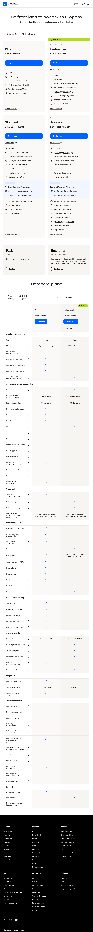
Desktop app (8, 831)
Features (7, 842)
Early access (8, 853)
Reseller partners (38, 903)
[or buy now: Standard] (11, 142)
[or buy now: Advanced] (56, 142)
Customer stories (38, 885)
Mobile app (8, 835)
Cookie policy (8, 889)
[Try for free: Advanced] (69, 136)
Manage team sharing (16, 205)
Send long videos (67, 835)
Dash (34, 846)
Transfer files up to (17, 89)
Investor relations (67, 885)
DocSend (35, 849)
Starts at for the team (63, 152)
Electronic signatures (68, 853)
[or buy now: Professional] (56, 69)
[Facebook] (10, 920)
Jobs (62, 882)
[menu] (88, 4)
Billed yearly (28, 34)
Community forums (39, 896)
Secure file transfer (67, 842)
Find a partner (37, 910)
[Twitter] (4, 920)
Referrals (35, 899)
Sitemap (7, 899)
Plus (33, 831)
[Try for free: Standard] (24, 136)
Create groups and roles (16, 209)
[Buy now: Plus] (24, 63)
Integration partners (39, 906)
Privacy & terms (9, 885)
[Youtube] (16, 920)
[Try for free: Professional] (69, 63)
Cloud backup (66, 846)
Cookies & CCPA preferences (14, 892)
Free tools (7, 860)
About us (64, 878)
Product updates (38, 867)
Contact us (7, 882)
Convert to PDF (66, 856)
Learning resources (10, 903)
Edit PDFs (64, 849)
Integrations (8, 838)
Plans (34, 863)
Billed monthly (11, 34)
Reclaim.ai (36, 856)
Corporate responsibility (69, 889)
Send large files (66, 831)
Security (6, 849)
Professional (36, 835)
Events (34, 882)
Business (35, 838)
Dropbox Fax (36, 860)
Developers (36, 892)
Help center (8, 878)
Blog (33, 878)
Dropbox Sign (37, 853)
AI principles (8, 896)
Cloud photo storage (68, 838)
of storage (13, 77)
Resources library (38, 889)
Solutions (7, 846)
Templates (7, 856)
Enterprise (35, 842)
